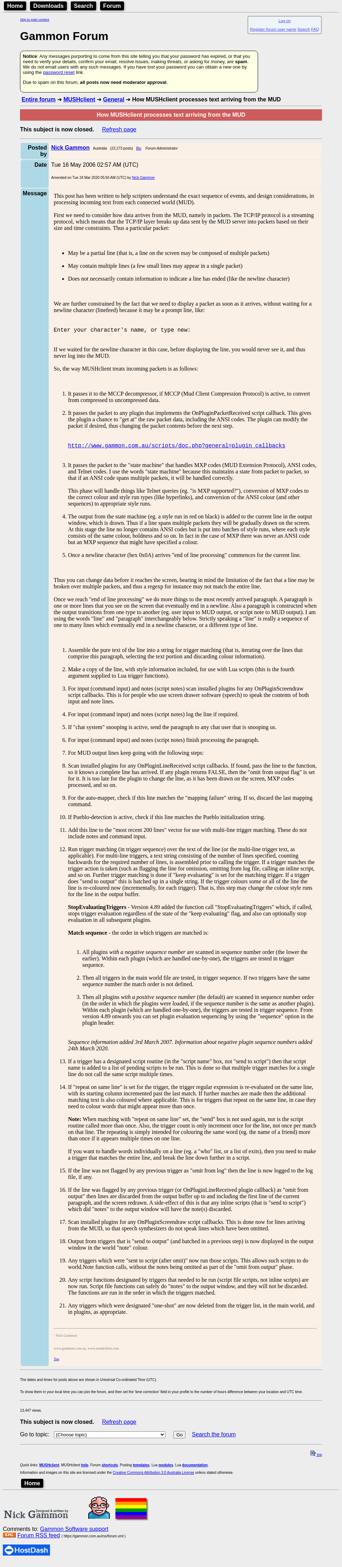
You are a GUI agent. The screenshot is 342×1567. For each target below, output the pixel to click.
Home (15, 6)
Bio (138, 148)
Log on (284, 21)
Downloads (48, 6)
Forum (112, 6)
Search (83, 6)
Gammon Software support (74, 1533)
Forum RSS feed (38, 1540)
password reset (58, 72)
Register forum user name (273, 29)
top (316, 1459)
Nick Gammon (143, 178)
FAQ (315, 29)
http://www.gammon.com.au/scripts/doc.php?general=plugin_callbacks (176, 449)
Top (56, 1363)
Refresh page (119, 129)
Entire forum (38, 99)
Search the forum (214, 1439)
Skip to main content (34, 19)
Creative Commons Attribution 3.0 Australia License (153, 1477)
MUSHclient (79, 99)
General (113, 99)
